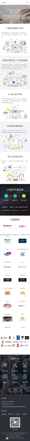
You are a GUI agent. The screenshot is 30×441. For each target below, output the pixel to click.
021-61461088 (10, 401)
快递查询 (18, 436)
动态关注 (17, 414)
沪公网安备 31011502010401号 (16, 438)
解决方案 (10, 414)
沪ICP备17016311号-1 (19, 434)
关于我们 (24, 414)
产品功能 (4, 414)
